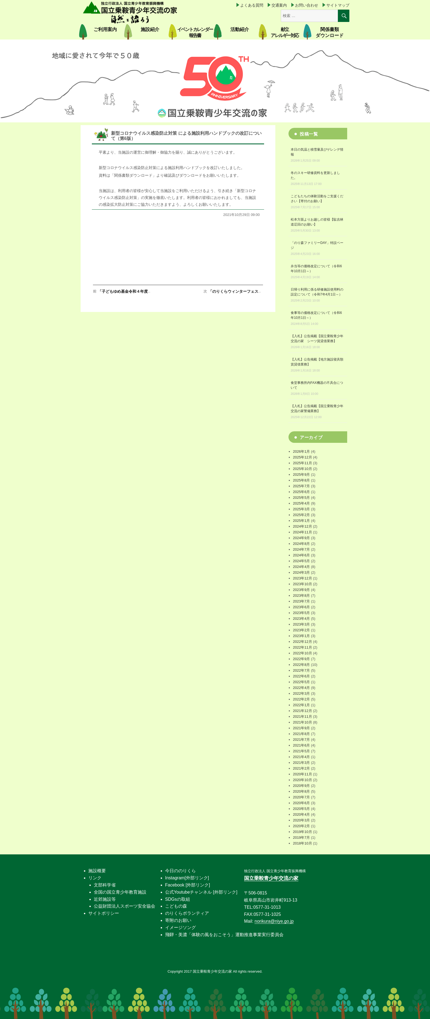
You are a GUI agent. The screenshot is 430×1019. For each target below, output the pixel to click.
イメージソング (180, 927)
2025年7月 (301, 486)
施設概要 (97, 870)
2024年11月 (302, 532)
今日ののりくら (180, 870)
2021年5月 (301, 751)
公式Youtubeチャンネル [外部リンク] (201, 892)
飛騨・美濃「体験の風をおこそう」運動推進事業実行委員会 (224, 934)
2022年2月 (301, 699)
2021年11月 (302, 716)
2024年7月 (301, 549)
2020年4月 (301, 814)
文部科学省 (105, 885)
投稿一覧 (309, 134)
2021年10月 (302, 722)
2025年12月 (302, 457)
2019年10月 (302, 832)
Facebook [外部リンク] (187, 885)
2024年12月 (302, 526)
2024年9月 (301, 538)
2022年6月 (301, 676)
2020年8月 (301, 791)
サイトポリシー (103, 913)
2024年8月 (301, 544)
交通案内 (279, 5)
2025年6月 (301, 492)
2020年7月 (301, 797)
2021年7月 (301, 739)
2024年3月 (301, 572)
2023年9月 (301, 590)
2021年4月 (301, 757)
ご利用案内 (105, 29)
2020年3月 (301, 820)
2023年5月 (301, 613)
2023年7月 (301, 601)
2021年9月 (301, 728)
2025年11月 (302, 463)
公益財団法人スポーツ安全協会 (124, 906)
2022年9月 (301, 659)
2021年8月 (301, 734)
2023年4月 (301, 619)
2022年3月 (301, 693)
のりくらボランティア (187, 913)
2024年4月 (301, 567)
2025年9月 (301, 474)
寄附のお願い (178, 920)
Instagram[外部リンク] (187, 878)
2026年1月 (301, 451)
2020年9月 (301, 786)
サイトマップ (337, 5)
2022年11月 (302, 647)
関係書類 (330, 32)
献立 (284, 32)
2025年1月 (301, 521)
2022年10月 (302, 653)
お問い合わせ (306, 5)
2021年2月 (301, 768)
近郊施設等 (105, 899)
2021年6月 (301, 745)
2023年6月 (301, 607)
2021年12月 (302, 711)
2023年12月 (302, 578)
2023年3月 (301, 624)
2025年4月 (301, 503)
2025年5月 (301, 498)
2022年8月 (301, 665)
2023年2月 (301, 630)
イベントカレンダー (195, 32)
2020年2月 (301, 826)
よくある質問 (251, 5)
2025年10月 (302, 469)
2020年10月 (302, 780)
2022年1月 (301, 705)
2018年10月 (302, 843)
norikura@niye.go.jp (274, 921)
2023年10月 (302, 584)
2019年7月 (301, 837)
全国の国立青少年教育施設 (120, 892)
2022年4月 (301, 688)
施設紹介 (150, 29)
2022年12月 (302, 642)
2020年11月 (302, 774)
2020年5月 (301, 809)
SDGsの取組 (177, 899)
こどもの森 (176, 906)
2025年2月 (301, 515)
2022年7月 (301, 670)
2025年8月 (301, 480)
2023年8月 (301, 595)
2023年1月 (301, 636)
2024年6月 (301, 555)
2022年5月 (301, 682)
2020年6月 (301, 803)
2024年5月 (301, 561)
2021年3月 (301, 763)
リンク (94, 878)
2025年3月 (301, 509)
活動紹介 (239, 29)
